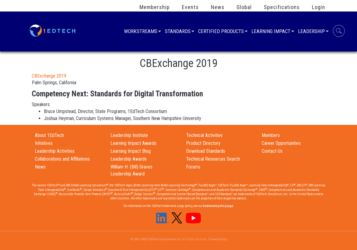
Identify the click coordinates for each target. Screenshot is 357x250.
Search (338, 32)
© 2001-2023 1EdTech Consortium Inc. (156, 239)
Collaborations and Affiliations (62, 159)
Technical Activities (204, 135)
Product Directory (203, 143)
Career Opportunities (281, 143)
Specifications (282, 7)
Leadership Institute (129, 135)
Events (190, 7)
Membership (154, 7)
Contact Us (272, 151)
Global (244, 7)
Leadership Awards (128, 159)
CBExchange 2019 (49, 76)
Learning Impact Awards (133, 143)
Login (318, 7)
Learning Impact (270, 32)
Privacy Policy (217, 239)
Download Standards (205, 151)
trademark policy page (218, 206)
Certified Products (221, 32)
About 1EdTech (49, 135)
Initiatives (44, 143)
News (217, 7)
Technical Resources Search (213, 159)
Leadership (311, 32)
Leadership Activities (54, 151)
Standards (178, 32)
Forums (193, 167)
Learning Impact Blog (130, 151)
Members (271, 135)
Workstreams (140, 32)
